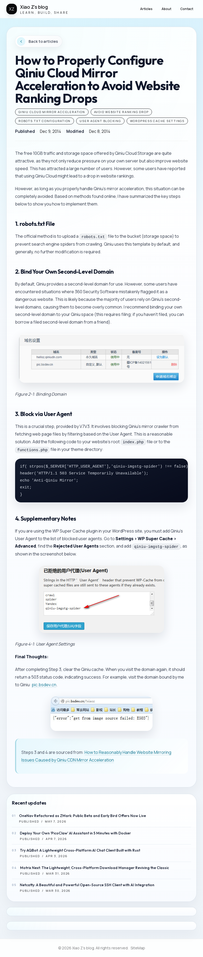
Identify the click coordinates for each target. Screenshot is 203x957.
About (166, 9)
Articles (146, 9)
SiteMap (138, 947)
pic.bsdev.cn (44, 685)
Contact (186, 9)
